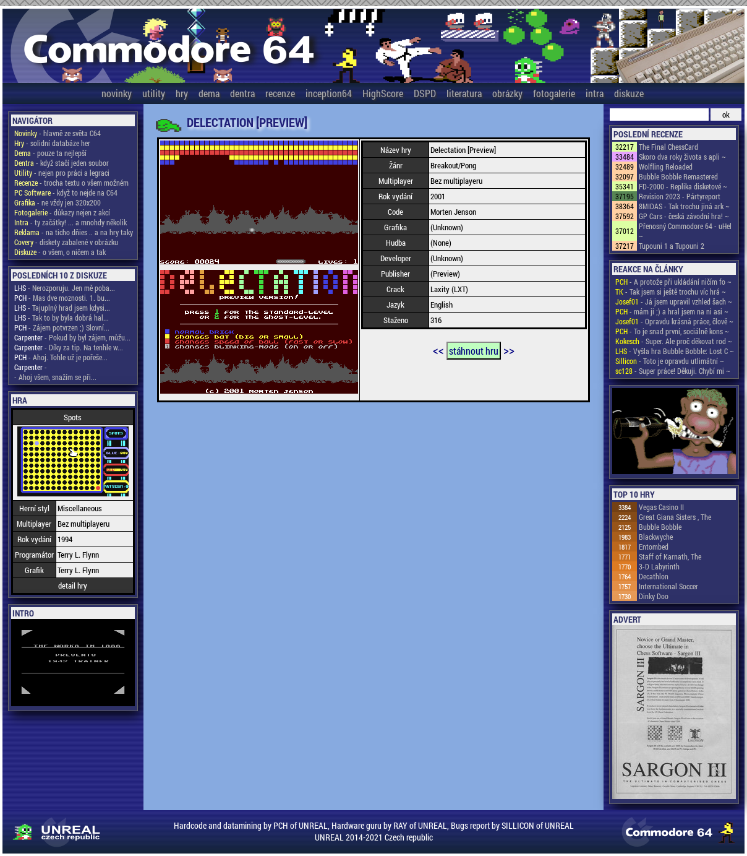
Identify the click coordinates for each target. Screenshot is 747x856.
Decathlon (653, 576)
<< (438, 350)
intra (595, 93)
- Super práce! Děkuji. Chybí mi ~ (672, 371)
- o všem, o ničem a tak (60, 252)
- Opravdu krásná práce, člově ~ (674, 321)
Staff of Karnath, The (670, 556)
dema (209, 93)
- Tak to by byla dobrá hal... (61, 317)
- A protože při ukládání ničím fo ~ (673, 282)
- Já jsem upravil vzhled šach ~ (673, 301)
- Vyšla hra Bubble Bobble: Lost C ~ (674, 351)
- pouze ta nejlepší (50, 153)
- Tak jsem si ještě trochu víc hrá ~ (670, 291)
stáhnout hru (473, 350)
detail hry (72, 585)
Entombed (653, 546)
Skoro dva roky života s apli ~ (682, 157)
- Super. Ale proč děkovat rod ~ (673, 341)
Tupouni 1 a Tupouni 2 (671, 246)
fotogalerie (554, 93)
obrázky (507, 93)
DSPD (425, 93)
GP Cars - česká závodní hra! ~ (684, 216)
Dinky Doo (653, 596)
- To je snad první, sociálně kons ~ (672, 331)
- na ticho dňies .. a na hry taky (73, 232)
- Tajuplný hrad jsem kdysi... (62, 308)
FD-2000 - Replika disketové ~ (683, 186)
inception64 (328, 93)
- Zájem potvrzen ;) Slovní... (61, 327)
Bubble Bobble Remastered (678, 176)
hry (182, 93)
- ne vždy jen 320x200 (57, 202)
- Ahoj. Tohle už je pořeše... (61, 357)
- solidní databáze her (52, 143)
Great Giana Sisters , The (675, 517)
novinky (116, 93)
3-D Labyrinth (659, 566)
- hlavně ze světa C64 (57, 133)
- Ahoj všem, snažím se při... (55, 377)
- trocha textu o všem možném (71, 183)
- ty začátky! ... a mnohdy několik (70, 222)
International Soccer (668, 586)
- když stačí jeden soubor (61, 163)
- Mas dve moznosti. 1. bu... (62, 298)
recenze (280, 93)
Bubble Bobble (660, 527)
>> (508, 350)
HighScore (382, 93)
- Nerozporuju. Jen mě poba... (64, 288)
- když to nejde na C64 (65, 192)
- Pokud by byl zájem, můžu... (72, 337)
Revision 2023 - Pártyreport (679, 196)
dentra (242, 93)
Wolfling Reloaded (666, 166)
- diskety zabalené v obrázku (66, 242)
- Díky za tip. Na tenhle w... (68, 347)
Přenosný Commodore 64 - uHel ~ (685, 231)
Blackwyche (656, 537)
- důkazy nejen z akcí (62, 212)
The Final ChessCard (668, 147)
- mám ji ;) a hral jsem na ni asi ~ (671, 311)
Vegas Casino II (661, 507)
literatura (464, 93)
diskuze (629, 93)
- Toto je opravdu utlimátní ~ (669, 361)
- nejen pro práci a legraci (61, 173)
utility (153, 93)
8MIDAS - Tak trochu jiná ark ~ (684, 206)
